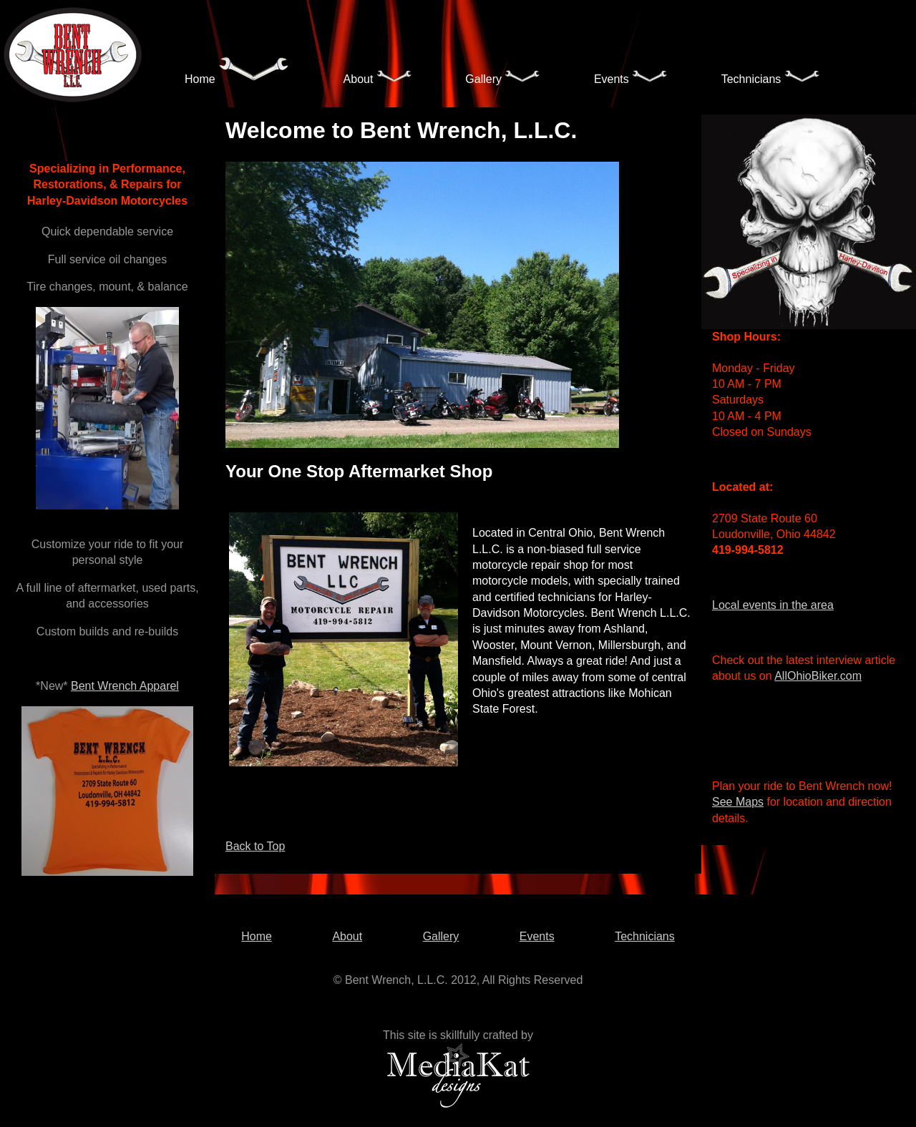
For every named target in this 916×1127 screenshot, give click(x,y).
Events (631, 77)
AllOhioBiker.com (818, 676)
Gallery (502, 77)
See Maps (738, 802)
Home (237, 72)
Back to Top (255, 846)
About (378, 77)
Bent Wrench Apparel (125, 686)
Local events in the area (773, 605)
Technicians (770, 77)
